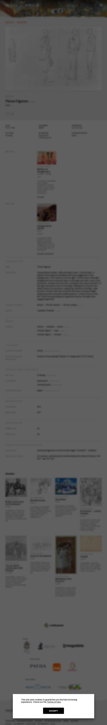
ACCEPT (53, 711)
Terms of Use (54, 702)
